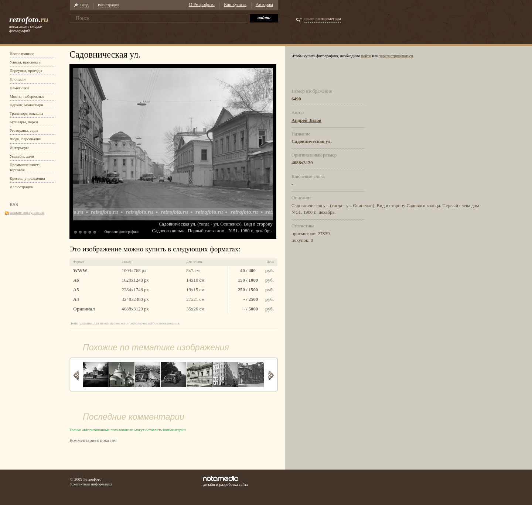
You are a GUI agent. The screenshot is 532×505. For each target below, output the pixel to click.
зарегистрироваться (396, 56)
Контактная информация (91, 484)
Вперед (271, 375)
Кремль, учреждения (27, 178)
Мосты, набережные (27, 96)
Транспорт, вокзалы (26, 113)
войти (366, 56)
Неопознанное (22, 53)
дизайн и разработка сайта (225, 481)
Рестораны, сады (24, 130)
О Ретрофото (202, 4)
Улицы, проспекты (25, 62)
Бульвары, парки (24, 122)
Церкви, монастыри (26, 105)
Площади (17, 79)
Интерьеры (19, 147)
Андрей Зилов (306, 120)
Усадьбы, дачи (22, 156)
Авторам (264, 4)
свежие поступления (27, 212)
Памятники (19, 88)
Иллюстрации (21, 187)
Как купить (235, 4)
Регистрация (108, 5)
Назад (76, 375)
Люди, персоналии (25, 139)
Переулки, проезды (26, 70)
